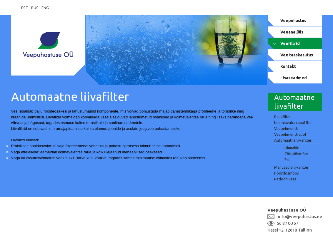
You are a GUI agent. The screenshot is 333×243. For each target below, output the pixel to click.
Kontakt (288, 66)
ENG (45, 8)
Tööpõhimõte (296, 154)
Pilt (287, 159)
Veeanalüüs (291, 32)
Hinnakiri (291, 148)
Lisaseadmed (293, 78)
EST (24, 8)
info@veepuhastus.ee (300, 216)
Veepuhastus (293, 20)
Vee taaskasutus (296, 55)
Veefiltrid (290, 43)
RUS (35, 8)
